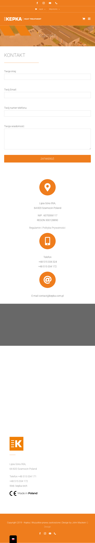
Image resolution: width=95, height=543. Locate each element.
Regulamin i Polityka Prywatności (47, 227)
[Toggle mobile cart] (83, 18)
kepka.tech (21, 485)
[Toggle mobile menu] (89, 18)
